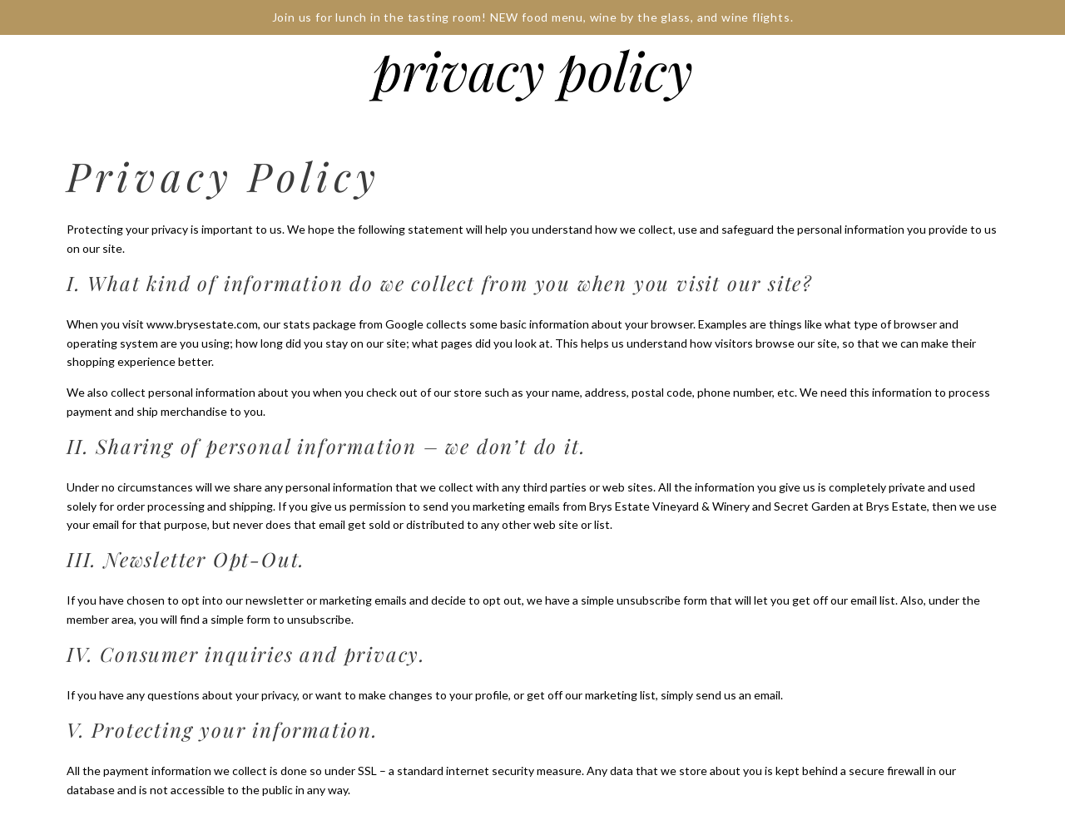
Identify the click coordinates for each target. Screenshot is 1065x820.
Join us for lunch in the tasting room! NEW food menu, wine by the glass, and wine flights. (533, 17)
